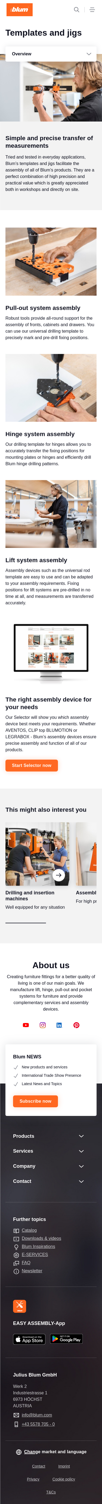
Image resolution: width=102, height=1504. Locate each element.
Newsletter (32, 1271)
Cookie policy (63, 1479)
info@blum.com (37, 1415)
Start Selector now (31, 774)
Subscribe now (35, 1101)
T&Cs (51, 1492)
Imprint (64, 1466)
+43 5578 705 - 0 (38, 1424)
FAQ (26, 1262)
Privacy (33, 1479)
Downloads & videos (41, 1238)
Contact (38, 1466)
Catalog (29, 1230)
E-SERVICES (35, 1254)
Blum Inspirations (38, 1246)
